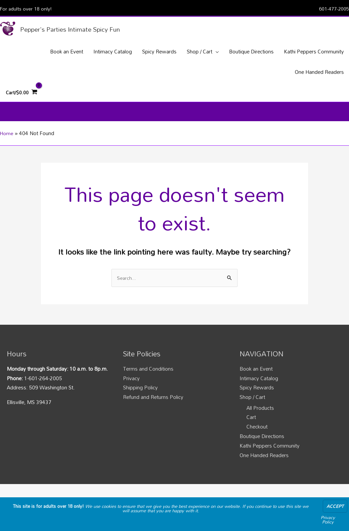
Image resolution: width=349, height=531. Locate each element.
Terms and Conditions (148, 378)
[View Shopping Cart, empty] (22, 98)
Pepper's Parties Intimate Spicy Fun (80, 29)
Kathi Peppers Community (270, 455)
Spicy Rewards (257, 397)
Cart (251, 427)
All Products (260, 418)
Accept (335, 506)
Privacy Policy (328, 519)
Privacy (131, 388)
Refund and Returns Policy (153, 407)
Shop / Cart (252, 407)
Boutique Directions (262, 446)
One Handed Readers (264, 465)
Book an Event (256, 378)
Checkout (257, 436)
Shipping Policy (140, 397)
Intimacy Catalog (259, 388)
